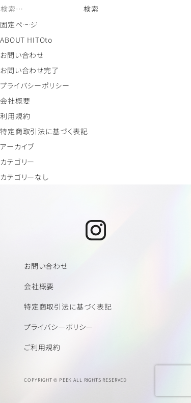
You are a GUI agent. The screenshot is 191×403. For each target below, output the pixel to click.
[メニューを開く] (168, 18)
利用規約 (15, 116)
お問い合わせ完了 (29, 70)
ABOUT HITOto (26, 40)
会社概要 (15, 101)
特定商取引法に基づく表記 (44, 131)
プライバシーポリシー (34, 85)
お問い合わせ (22, 55)
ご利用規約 (42, 347)
